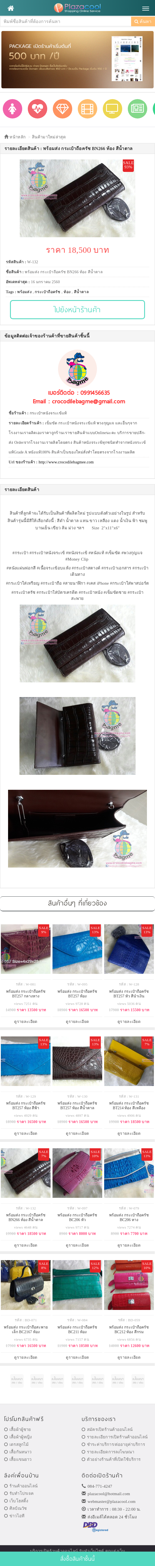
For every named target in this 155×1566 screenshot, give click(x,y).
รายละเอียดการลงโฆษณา (108, 1452)
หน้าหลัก (15, 137)
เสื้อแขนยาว (18, 1459)
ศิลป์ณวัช (15, 1508)
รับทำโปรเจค (19, 1493)
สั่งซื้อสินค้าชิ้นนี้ (77, 1559)
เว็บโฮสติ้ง (16, 1501)
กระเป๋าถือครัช (47, 292)
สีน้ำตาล (81, 292)
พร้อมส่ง (24, 292)
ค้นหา (142, 21)
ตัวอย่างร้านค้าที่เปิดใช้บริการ (111, 1459)
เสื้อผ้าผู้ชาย (17, 1429)
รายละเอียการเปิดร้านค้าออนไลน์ (115, 1437)
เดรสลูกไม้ (16, 1444)
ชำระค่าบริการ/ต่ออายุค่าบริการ (113, 1444)
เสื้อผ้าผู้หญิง (18, 1437)
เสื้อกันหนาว (18, 1452)
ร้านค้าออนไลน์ (21, 1486)
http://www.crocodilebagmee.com (66, 462)
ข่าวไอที (14, 1516)
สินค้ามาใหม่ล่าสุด (49, 137)
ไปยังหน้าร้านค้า (77, 309)
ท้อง (67, 292)
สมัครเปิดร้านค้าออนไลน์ (107, 1429)
